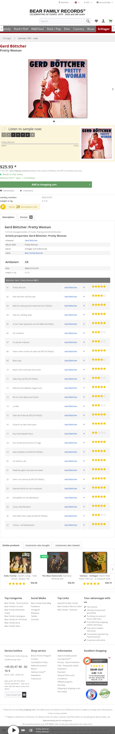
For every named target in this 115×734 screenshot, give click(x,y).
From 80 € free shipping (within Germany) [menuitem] (97, 620)
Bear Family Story (12, 619)
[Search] (88, 21)
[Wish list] (96, 21)
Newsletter (36, 672)
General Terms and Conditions (66, 674)
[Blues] (91, 29)
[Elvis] (67, 29)
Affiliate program (65, 678)
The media (62, 688)
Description (8, 214)
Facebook (35, 603)
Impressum (36, 675)
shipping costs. (30, 706)
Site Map (61, 682)
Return (34, 665)
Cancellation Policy (39, 659)
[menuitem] (65, 21)
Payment (62, 669)
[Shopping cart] (111, 21)
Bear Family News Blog (41, 600)
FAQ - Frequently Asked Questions (68, 664)
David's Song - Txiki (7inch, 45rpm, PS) (20, 574)
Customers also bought (37, 542)
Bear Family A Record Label (69, 603)
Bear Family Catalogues (14, 613)
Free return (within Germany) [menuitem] (95, 626)
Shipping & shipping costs (69, 685)
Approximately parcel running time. (57, 717)
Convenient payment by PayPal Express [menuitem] (97, 632)
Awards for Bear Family (68, 600)
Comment (26, 187)
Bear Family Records (34, 250)
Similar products (10, 542)
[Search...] (65, 21)
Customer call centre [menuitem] (96, 637)
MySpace (35, 610)
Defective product (39, 662)
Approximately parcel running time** (67, 654)
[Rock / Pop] (54, 29)
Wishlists (64, 2)
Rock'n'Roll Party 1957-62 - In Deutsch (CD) (94, 574)
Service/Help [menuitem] (104, 2)
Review (26, 214)
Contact (34, 656)
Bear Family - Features (67, 606)
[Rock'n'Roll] (21, 29)
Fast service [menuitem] (92, 603)
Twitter (34, 613)
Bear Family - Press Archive (16, 600)
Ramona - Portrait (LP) (57, 574)
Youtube (35, 616)
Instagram (35, 606)
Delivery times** (38, 669)
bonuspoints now (29, 204)
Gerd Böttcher (13, 43)
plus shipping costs (18, 167)
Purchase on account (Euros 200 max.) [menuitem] (96, 614)
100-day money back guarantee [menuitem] (96, 608)
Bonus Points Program (41, 652)
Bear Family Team (12, 623)
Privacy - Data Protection (69, 659)
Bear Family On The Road (15, 616)
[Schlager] (103, 29)
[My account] (103, 21)
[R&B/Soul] (37, 29)
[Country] (79, 29)
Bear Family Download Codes (14, 608)
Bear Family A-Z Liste (13, 603)
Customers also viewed (68, 542)
